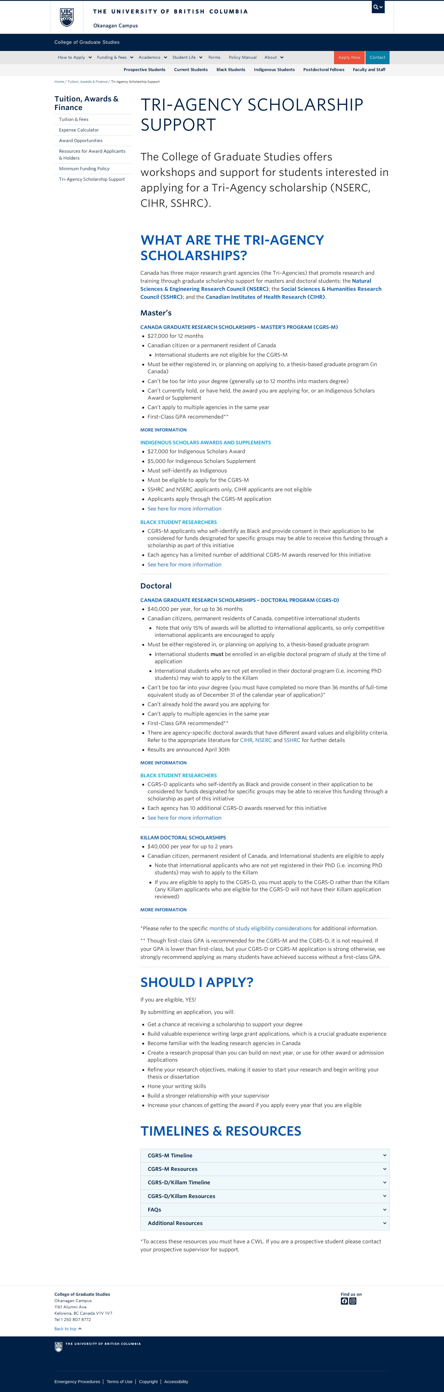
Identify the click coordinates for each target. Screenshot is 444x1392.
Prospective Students (145, 69)
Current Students (191, 69)
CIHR (246, 740)
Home (59, 82)
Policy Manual (243, 57)
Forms (214, 57)
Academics (149, 57)
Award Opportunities (81, 140)
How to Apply (71, 57)
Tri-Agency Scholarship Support (92, 179)
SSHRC (292, 740)
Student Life (184, 57)
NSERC (263, 740)
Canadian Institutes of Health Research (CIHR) (265, 297)
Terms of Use (120, 1381)
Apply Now (349, 57)
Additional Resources (175, 1223)
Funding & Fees (112, 57)
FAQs (154, 1210)
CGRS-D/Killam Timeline (179, 1182)
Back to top (68, 1328)
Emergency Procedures (77, 1381)
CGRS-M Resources (173, 1169)
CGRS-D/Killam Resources (181, 1196)
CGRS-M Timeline (170, 1156)
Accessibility (176, 1381)
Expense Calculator (79, 130)
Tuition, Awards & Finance (87, 82)
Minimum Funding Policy (84, 168)
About (270, 57)
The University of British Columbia (66, 17)
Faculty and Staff (369, 69)
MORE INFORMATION (163, 430)
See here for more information (184, 509)
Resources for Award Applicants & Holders (92, 155)
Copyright (148, 1381)
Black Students (231, 69)
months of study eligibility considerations (260, 928)
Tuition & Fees (74, 119)
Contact (377, 57)
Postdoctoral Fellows (323, 69)
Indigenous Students (274, 69)
